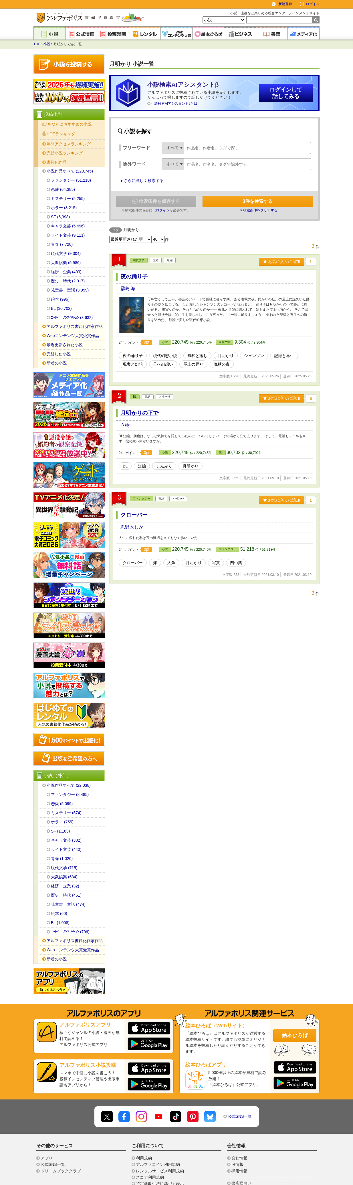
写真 (216, 562)
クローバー (134, 515)
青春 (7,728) (62, 244)
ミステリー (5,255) (68, 198)
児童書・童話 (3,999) (70, 290)
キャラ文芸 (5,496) (68, 226)
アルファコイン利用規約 (158, 1164)
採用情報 (239, 1171)
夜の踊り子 (134, 277)
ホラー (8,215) (64, 207)
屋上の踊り (193, 364)
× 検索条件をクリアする (258, 210)
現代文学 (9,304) (66, 253)
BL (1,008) (60, 922)
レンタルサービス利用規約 (160, 1171)
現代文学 (138, 260)
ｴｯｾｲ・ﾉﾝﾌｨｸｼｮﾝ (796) (70, 932)
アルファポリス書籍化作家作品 (75, 326)
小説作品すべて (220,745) (70, 171)
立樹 (125, 425)
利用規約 (144, 1158)
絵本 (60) (59, 913)
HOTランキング (61, 134)
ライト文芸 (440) (66, 849)
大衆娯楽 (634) (64, 877)
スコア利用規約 (150, 1177)
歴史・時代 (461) (66, 895)
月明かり (226, 355)
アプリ (47, 1158)
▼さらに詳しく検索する (142, 180)
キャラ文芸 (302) (66, 840)
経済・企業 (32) (65, 886)
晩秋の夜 (222, 364)
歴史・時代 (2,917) (68, 281)
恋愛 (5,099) (62, 803)
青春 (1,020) (62, 858)
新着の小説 (57, 363)
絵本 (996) (60, 299)
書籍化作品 (57, 162)
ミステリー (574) (66, 813)
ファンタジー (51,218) (71, 180)
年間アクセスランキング (69, 144)
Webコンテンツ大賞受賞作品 (73, 335)
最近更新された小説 (65, 344)
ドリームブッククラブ (61, 1171)
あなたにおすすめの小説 (69, 124)
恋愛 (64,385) (63, 189)
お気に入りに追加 (281, 261)
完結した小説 (59, 354)
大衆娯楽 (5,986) (66, 262)
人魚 (171, 562)
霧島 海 (127, 288)
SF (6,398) (60, 217)
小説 (46, 44)
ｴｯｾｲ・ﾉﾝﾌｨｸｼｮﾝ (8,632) (72, 317)
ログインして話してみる (285, 93)
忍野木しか (131, 527)
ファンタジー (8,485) (70, 794)
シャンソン (254, 355)
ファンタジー (141, 498)
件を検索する (258, 201)
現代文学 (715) (64, 867)
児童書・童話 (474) (68, 904)
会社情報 (239, 1158)
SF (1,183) (60, 831)
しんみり (164, 466)
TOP (36, 44)
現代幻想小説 (165, 355)
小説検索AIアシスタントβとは (174, 104)
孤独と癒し (197, 355)
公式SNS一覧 (240, 1116)
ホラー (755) (62, 822)
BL (134, 396)
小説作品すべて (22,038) (69, 785)
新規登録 (285, 4)
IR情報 (237, 1164)
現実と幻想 (133, 364)
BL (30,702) (61, 308)
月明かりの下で (139, 413)
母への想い (163, 364)
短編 (142, 466)
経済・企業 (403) (66, 272)
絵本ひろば (295, 1035)
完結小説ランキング (65, 153)
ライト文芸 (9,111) (68, 235)
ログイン (313, 4)
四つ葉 (236, 562)
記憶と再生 (284, 355)
